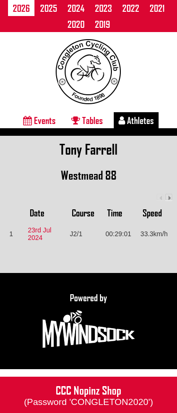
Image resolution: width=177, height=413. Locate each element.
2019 (102, 24)
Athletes (136, 120)
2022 (130, 8)
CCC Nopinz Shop (88, 394)
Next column (168, 197)
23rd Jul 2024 (39, 233)
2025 (48, 8)
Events (39, 120)
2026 (21, 8)
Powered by (89, 321)
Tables (87, 120)
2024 (75, 8)
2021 (157, 8)
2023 (103, 8)
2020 (75, 24)
